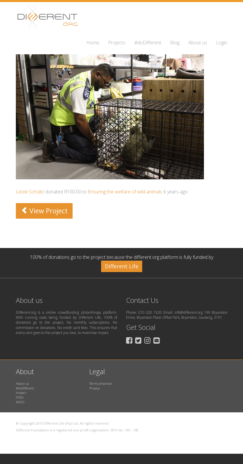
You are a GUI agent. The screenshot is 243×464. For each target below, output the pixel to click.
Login (221, 42)
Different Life (121, 266)
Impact (21, 392)
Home (92, 42)
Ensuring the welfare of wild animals (125, 191)
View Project (44, 210)
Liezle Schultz (30, 191)
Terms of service (100, 383)
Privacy (94, 388)
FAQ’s (20, 397)
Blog (175, 42)
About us (197, 42)
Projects (116, 42)
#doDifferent (147, 42)
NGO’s (20, 402)
